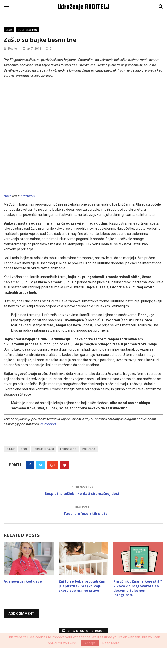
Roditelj (13, 48)
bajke (11, 449)
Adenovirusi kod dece (23, 581)
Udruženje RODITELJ (83, 7)
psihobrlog (68, 449)
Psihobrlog (48, 424)
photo (7, 196)
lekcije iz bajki (44, 449)
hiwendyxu (28, 196)
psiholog (88, 449)
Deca (9, 30)
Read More (110, 643)
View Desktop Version (83, 631)
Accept (89, 643)
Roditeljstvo (27, 30)
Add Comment (21, 614)
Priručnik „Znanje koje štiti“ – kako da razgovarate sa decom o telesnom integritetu (137, 588)
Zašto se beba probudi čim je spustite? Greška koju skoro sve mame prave (82, 585)
